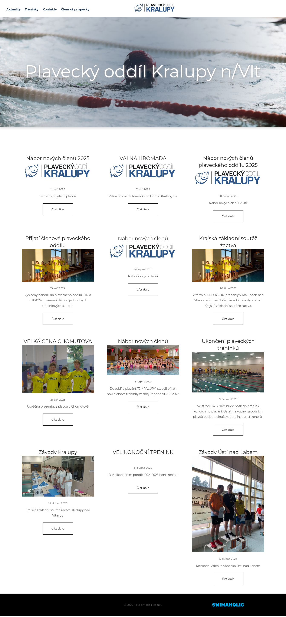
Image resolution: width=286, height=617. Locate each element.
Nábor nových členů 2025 (58, 158)
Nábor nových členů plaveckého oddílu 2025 (228, 162)
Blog (58, 172)
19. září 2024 (57, 288)
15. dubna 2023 (58, 503)
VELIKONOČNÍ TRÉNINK (143, 453)
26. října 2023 (228, 288)
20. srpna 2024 (143, 269)
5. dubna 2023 (143, 468)
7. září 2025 (143, 189)
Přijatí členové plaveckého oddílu (58, 242)
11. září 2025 (58, 189)
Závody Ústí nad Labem (228, 453)
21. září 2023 (57, 400)
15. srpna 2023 (143, 382)
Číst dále (58, 209)
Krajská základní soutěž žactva (228, 242)
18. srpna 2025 (228, 196)
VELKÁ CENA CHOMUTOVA (58, 342)
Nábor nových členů (143, 239)
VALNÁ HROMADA (143, 158)
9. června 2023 (228, 399)
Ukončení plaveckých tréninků (228, 345)
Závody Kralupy (58, 453)
